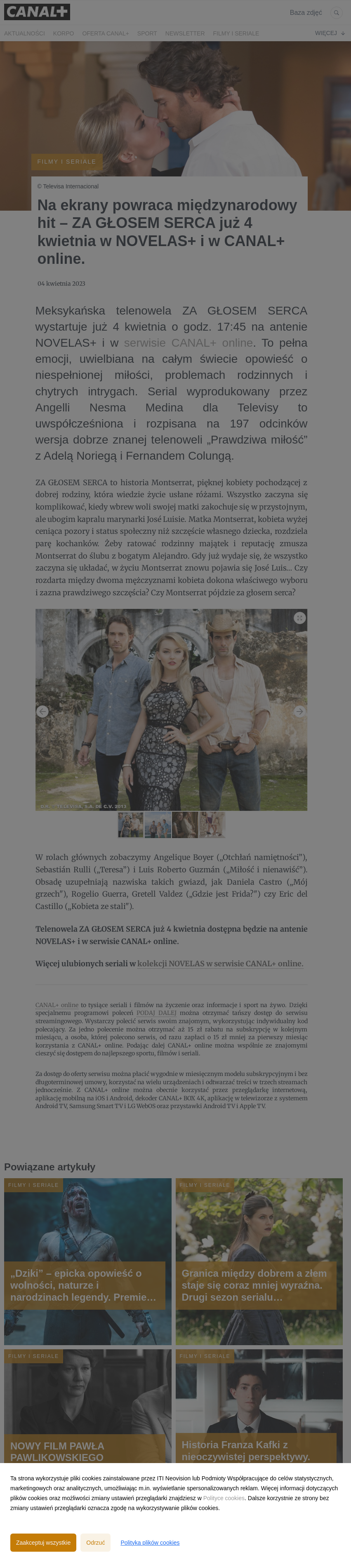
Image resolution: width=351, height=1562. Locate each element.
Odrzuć (95, 1542)
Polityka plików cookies (149, 1542)
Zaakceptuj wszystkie (43, 1542)
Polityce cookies (224, 1498)
